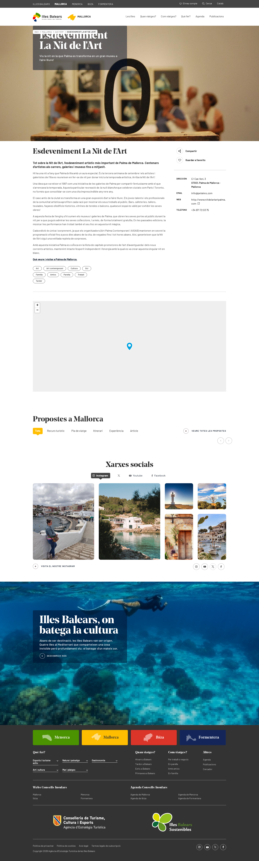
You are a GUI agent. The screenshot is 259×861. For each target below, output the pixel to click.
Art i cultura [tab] (39, 770)
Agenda (200, 16)
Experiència (116, 430)
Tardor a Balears (143, 764)
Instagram (100, 475)
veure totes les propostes (209, 431)
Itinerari (98, 430)
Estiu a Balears (142, 768)
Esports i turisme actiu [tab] (42, 761)
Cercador (207, 769)
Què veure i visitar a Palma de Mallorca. (55, 259)
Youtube (136, 475)
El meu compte (188, 3)
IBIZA (90, 4)
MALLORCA (61, 4)
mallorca (47, 32)
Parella (67, 274)
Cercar (207, 3)
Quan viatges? (148, 16)
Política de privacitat (43, 845)
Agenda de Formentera (189, 798)
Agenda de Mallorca (140, 794)
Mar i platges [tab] (68, 770)
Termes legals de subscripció (106, 845)
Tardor (39, 281)
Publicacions (216, 16)
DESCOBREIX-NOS (57, 655)
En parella (173, 764)
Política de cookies (66, 845)
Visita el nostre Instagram (58, 566)
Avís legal (83, 845)
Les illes (130, 16)
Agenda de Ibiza (138, 798)
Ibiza (35, 798)
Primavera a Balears (145, 773)
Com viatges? (168, 16)
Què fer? (185, 16)
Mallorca (37, 794)
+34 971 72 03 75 (200, 209)
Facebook (159, 475)
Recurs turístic (56, 430)
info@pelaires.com (201, 193)
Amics (53, 274)
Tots (37, 430)
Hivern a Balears (143, 759)
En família (173, 773)
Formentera (86, 798)
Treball (81, 274)
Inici (37, 32)
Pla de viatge (79, 430)
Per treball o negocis (178, 759)
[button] (129, 346)
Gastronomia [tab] (98, 760)
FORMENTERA (105, 4)
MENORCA (77, 4)
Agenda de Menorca (188, 794)
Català (220, 3)
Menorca (85, 794)
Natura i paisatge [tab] (71, 760)
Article (134, 430)
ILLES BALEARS (41, 4)
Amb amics (174, 768)
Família (39, 274)
